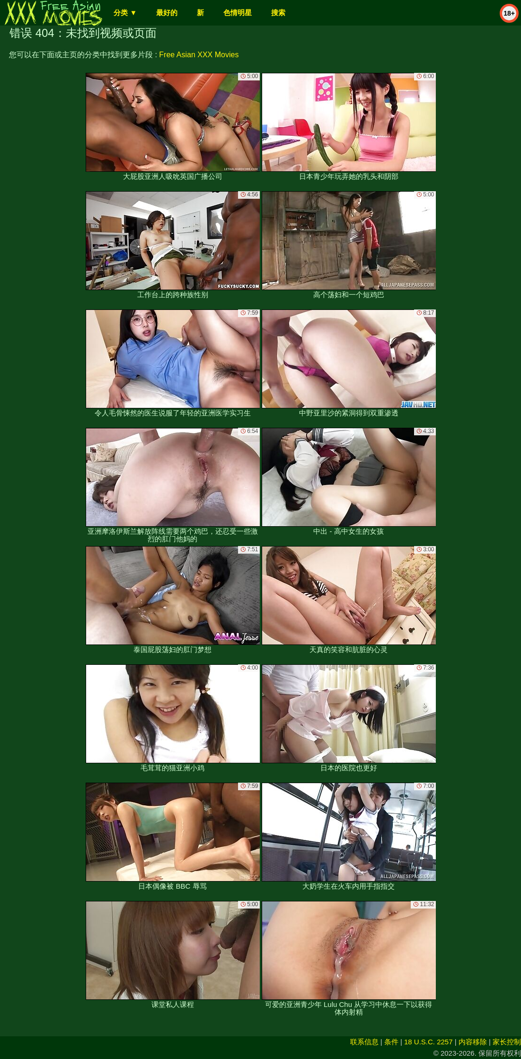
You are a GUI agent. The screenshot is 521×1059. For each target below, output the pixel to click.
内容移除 (473, 1042)
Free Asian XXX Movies (198, 55)
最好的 (166, 13)
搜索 (278, 13)
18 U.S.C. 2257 (428, 1042)
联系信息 (364, 1042)
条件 (391, 1042)
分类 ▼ (125, 13)
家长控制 (507, 1042)
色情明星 (237, 13)
